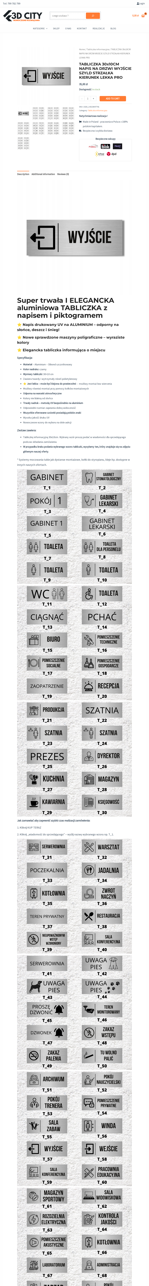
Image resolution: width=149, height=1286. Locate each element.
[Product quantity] (87, 98)
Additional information (43, 174)
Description (23, 174)
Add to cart (113, 98)
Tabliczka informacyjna (97, 49)
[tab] (23, 174)
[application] (46, 28)
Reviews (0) (63, 174)
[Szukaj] (93, 16)
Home (82, 49)
